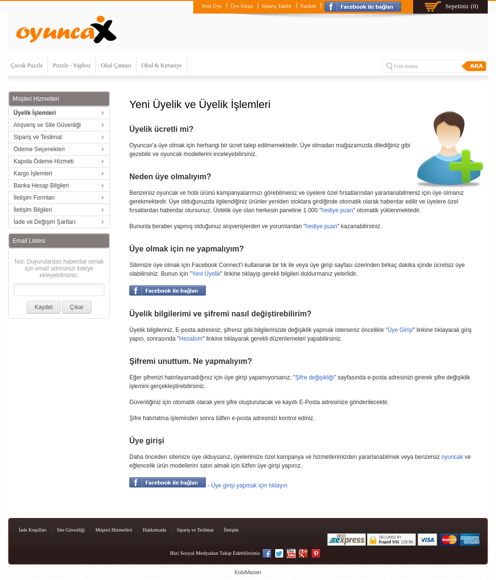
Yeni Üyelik (206, 273)
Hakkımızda (154, 530)
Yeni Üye (211, 6)
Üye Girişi (242, 6)
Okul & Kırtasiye (161, 65)
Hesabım (190, 338)
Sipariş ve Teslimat (195, 530)
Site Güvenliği (71, 530)
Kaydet (43, 307)
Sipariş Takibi (276, 6)
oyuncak (452, 457)
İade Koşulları (32, 530)
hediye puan (337, 210)
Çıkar (77, 307)
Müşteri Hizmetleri (113, 530)
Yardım (308, 6)
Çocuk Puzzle (27, 65)
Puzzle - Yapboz (72, 65)
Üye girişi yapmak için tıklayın (249, 485)
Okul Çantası (116, 65)
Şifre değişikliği (314, 377)
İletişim (231, 530)
